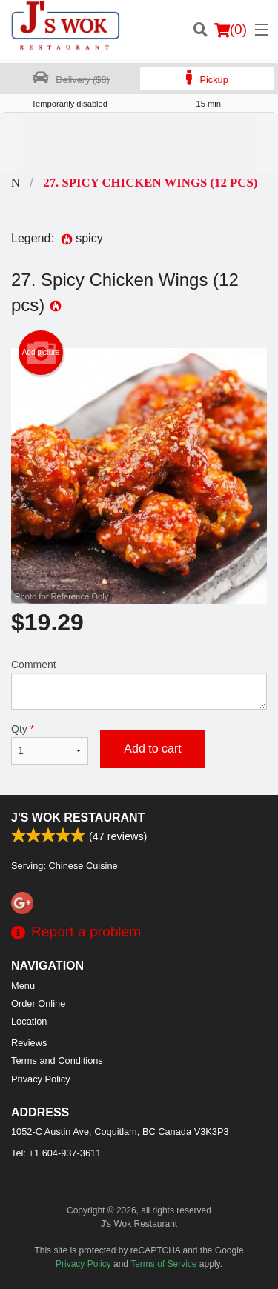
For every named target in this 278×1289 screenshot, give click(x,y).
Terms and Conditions (57, 1060)
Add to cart (152, 748)
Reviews (29, 1042)
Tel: (56, 1153)
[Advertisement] (139, 142)
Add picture (41, 352)
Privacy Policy (40, 1079)
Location (29, 1021)
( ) (230, 30)
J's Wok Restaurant (78, 817)
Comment (139, 684)
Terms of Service (163, 1264)
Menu (23, 985)
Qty (49, 744)
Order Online (38, 1003)
